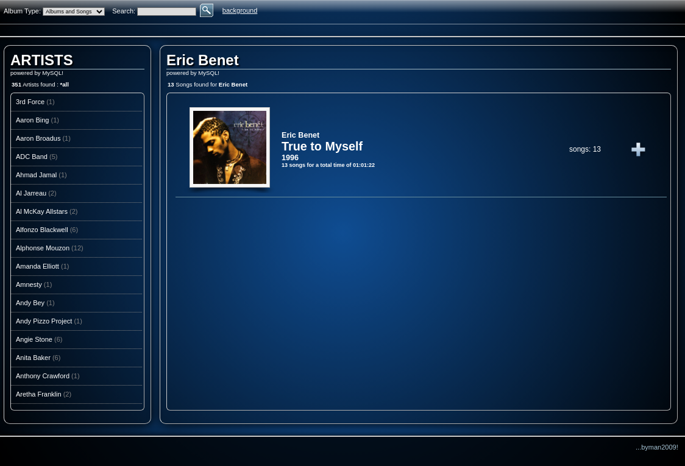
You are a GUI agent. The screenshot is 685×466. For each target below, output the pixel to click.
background (240, 10)
